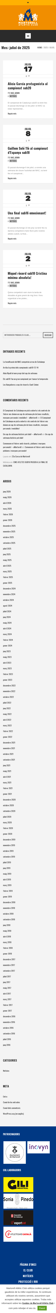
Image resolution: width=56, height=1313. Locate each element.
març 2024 (7, 634)
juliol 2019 (7, 862)
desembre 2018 (9, 902)
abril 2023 (7, 662)
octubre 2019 (8, 850)
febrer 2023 (8, 674)
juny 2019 (6, 868)
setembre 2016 (9, 1033)
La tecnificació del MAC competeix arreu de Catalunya (24, 361)
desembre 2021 (9, 742)
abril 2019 (7, 879)
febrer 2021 (8, 788)
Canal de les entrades (11, 1102)
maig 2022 (7, 713)
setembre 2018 (9, 919)
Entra (5, 1096)
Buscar (48, 335)
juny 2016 (6, 1044)
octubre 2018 (8, 913)
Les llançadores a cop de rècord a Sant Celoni (20, 384)
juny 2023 (7, 651)
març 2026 (7, 508)
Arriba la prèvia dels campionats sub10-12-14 (20, 367)
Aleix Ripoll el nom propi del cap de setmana (20, 373)
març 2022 (7, 725)
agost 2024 (7, 605)
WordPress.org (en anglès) (13, 1113)
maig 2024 (7, 622)
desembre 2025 (9, 525)
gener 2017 (7, 1010)
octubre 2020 (8, 805)
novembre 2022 (9, 691)
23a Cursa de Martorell (21, 456)
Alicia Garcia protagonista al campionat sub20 (28, 85)
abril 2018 (7, 936)
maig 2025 (7, 559)
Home (39, 47)
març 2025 (7, 571)
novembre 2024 (9, 594)
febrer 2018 (8, 947)
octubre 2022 (8, 696)
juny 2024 (7, 617)
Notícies (13, 96)
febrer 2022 (8, 731)
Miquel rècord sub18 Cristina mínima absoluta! (27, 275)
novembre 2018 (9, 907)
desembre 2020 (9, 799)
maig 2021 (7, 771)
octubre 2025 (8, 537)
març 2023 (7, 668)
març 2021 (7, 782)
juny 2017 (6, 982)
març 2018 (7, 942)
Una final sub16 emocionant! (27, 212)
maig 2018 (7, 930)
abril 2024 (7, 628)
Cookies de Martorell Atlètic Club (37, 1303)
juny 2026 (7, 491)
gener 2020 (7, 833)
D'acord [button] (42, 1308)
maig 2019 (7, 873)
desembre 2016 (9, 1016)
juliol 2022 (7, 702)
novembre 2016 (9, 1022)
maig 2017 (7, 987)
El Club (28, 1270)
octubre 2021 (8, 753)
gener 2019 (7, 896)
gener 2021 (7, 793)
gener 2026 (7, 520)
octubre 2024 (8, 599)
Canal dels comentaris (11, 1107)
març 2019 (7, 885)
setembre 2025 (9, 542)
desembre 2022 (9, 685)
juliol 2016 (7, 1039)
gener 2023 (7, 679)
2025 (46, 47)
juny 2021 (6, 765)
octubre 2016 (8, 1027)
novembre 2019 (9, 845)
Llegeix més (12, 113)
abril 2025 (7, 565)
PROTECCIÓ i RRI (28, 1281)
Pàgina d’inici (28, 1264)
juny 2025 (7, 554)
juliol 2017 (7, 976)
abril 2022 (7, 719)
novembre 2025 (9, 531)
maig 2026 (7, 497)
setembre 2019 (9, 856)
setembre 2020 (9, 810)
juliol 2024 (7, 611)
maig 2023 (7, 656)
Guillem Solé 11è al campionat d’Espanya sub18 (28, 150)
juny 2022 (7, 708)
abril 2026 (7, 502)
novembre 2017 (9, 965)
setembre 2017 (9, 970)
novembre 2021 (9, 748)
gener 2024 (7, 645)
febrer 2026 (8, 514)
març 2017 (7, 999)
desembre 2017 (9, 959)
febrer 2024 (8, 639)
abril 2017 (7, 993)
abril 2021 (7, 776)
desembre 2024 (9, 588)
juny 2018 (6, 925)
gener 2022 (7, 736)
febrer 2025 (8, 577)
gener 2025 (7, 582)
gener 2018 (7, 953)
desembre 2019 (9, 839)
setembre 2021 (9, 759)
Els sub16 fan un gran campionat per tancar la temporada (25, 378)
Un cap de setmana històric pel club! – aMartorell (22, 434)
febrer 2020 (8, 828)
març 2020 (7, 822)
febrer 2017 (8, 1004)
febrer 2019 (8, 890)
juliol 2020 (7, 816)
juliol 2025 (7, 548)
